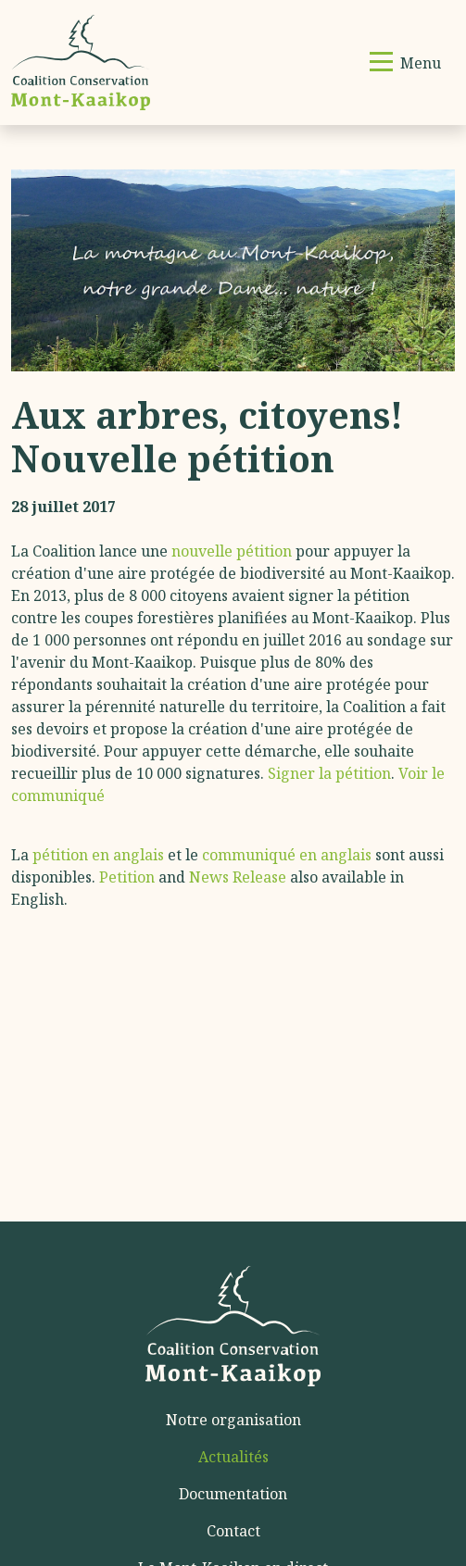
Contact (233, 1531)
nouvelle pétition (231, 551)
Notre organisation (233, 1419)
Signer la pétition (329, 773)
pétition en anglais (98, 855)
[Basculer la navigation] (405, 63)
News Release (237, 877)
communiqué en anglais (287, 855)
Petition (127, 877)
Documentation (233, 1494)
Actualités (233, 1457)
